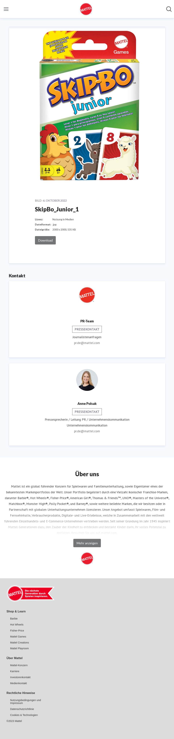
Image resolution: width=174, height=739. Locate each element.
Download (45, 240)
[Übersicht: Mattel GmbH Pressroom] (86, 9)
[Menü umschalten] (6, 9)
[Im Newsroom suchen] (169, 9)
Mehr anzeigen (87, 543)
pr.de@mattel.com (87, 343)
